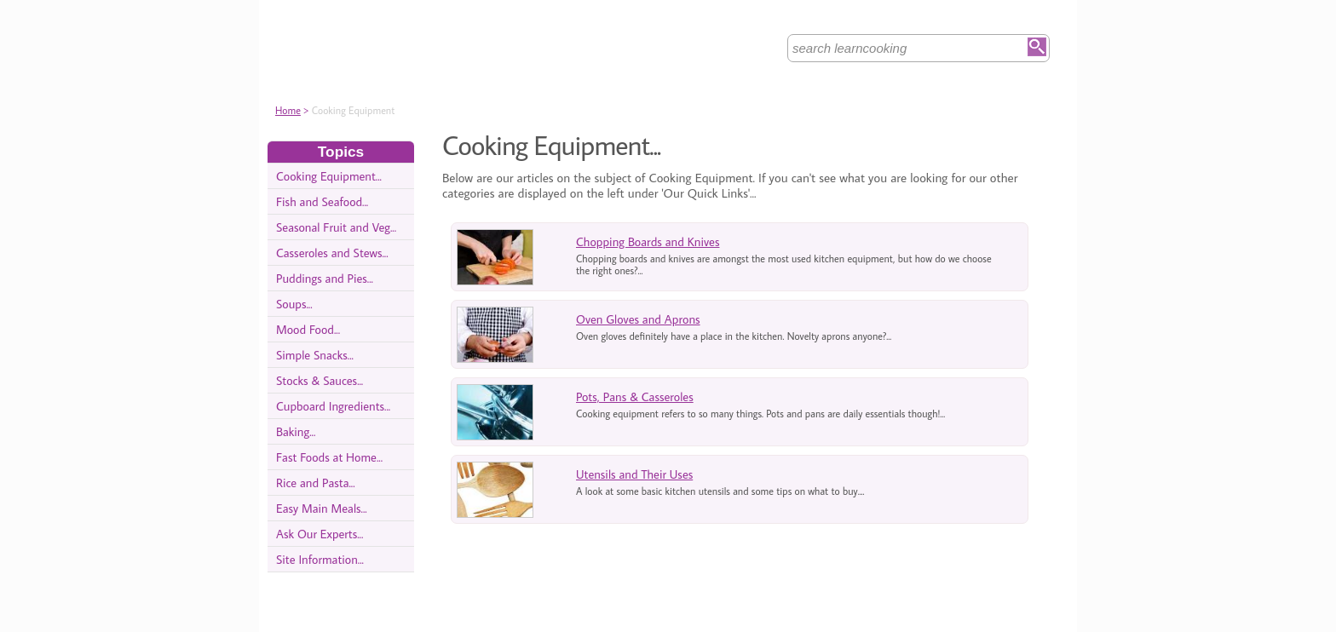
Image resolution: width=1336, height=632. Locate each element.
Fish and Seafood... (322, 201)
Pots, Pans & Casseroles (635, 396)
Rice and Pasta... (315, 482)
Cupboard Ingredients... (333, 406)
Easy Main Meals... (321, 508)
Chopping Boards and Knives (647, 241)
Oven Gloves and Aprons (638, 319)
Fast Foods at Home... (329, 457)
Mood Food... (308, 329)
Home (288, 110)
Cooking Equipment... (329, 176)
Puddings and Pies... (324, 278)
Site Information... (320, 559)
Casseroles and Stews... (332, 252)
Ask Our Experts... (319, 534)
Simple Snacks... (315, 355)
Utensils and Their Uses (634, 474)
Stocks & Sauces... (319, 380)
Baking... (295, 431)
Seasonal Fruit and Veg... (336, 227)
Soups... (294, 304)
